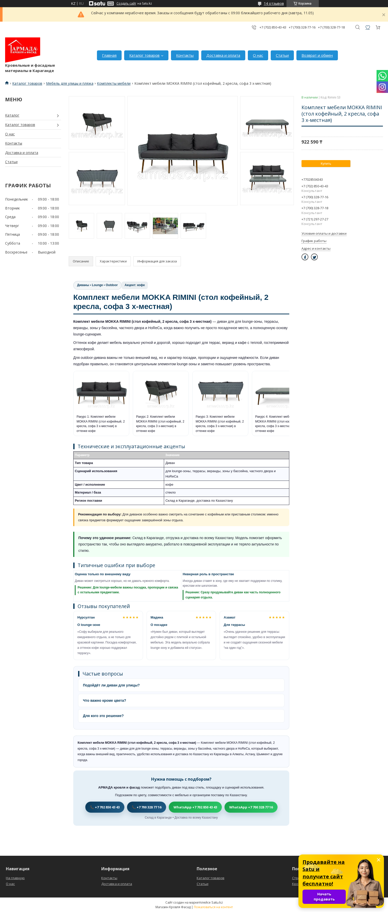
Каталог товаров (144, 55)
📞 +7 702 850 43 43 (105, 807)
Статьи (282, 55)
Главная (109, 55)
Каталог (12, 115)
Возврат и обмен (317, 55)
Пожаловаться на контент (213, 907)
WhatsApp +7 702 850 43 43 (195, 807)
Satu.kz (217, 902)
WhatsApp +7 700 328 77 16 (251, 807)
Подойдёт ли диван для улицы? (111, 685)
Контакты (185, 55)
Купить (326, 163)
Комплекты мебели (114, 83)
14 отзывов (274, 3)
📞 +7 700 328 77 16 (146, 807)
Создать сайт (126, 3)
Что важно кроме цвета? (104, 700)
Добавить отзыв (368, 27)
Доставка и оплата (223, 55)
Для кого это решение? (103, 716)
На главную (15, 878)
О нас (258, 55)
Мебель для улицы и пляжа (69, 83)
